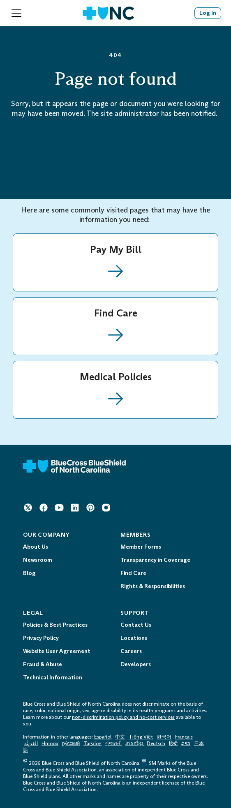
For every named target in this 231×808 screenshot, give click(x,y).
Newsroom (37, 559)
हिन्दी (173, 743)
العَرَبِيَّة (31, 743)
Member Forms (140, 546)
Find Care (133, 573)
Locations (133, 638)
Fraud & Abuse (42, 664)
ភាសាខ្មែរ (134, 743)
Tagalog (92, 743)
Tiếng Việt (141, 737)
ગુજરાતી (113, 743)
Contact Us (135, 624)
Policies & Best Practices (55, 624)
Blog (29, 573)
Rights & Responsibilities (152, 586)
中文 (120, 737)
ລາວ (185, 743)
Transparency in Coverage (155, 559)
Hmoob (50, 743)
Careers (131, 651)
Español (102, 737)
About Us (35, 546)
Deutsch (156, 743)
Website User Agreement (56, 651)
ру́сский (71, 743)
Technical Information (52, 677)
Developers (135, 664)
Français (184, 737)
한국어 (164, 737)
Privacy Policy (41, 638)
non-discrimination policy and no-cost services (123, 717)
